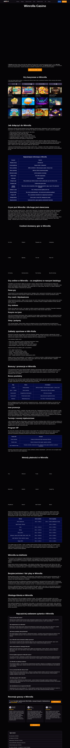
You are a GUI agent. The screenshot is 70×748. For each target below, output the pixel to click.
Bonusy (18, 1)
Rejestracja (64, 1)
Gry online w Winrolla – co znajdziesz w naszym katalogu (21, 681)
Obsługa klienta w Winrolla (15, 695)
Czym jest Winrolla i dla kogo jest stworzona (18, 676)
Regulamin (45, 723)
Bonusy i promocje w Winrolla (15, 685)
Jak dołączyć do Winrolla (14, 671)
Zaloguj (59, 1)
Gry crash (41, 47)
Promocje (44, 720)
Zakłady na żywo (40, 1)
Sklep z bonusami (59, 738)
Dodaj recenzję (56, 634)
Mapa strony (45, 728)
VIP (45, 1)
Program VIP (58, 740)
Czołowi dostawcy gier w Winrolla (16, 678)
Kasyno (22, 1)
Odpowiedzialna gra (46, 727)
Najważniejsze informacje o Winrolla (17, 673)
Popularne (14, 47)
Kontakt (44, 730)
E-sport (57, 733)
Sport (34, 1)
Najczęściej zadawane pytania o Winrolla (17, 697)
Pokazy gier (58, 725)
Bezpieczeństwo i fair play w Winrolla (17, 693)
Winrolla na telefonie (14, 690)
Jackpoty (57, 720)
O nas (44, 718)
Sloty (55, 47)
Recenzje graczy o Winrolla (15, 700)
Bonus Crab (58, 728)
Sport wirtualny (58, 735)
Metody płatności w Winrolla (15, 688)
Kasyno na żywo (28, 1)
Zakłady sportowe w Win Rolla (15, 683)
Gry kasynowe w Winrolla (14, 669)
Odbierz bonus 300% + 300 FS (35, 33)
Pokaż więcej (35, 658)
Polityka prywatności (46, 725)
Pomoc (49, 1)
